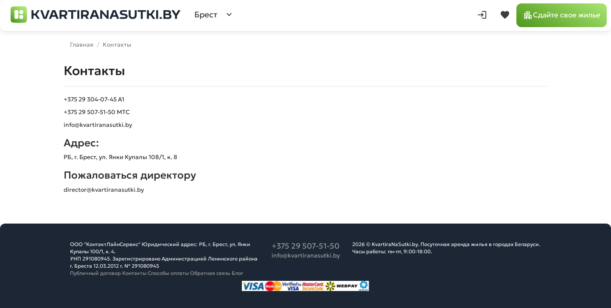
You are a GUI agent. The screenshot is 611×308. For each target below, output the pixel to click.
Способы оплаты (168, 273)
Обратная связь (210, 273)
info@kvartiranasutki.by (98, 125)
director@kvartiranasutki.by (104, 189)
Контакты (134, 273)
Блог (237, 273)
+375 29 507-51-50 (305, 246)
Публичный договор (95, 273)
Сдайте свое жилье (561, 15)
